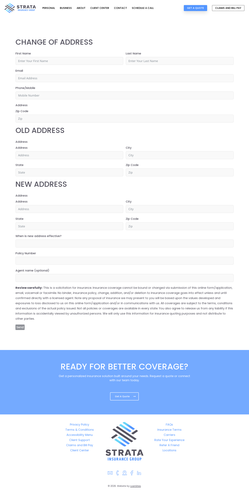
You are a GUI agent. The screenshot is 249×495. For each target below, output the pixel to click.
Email (19, 71)
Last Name (133, 53)
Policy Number (25, 253)
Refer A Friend (169, 445)
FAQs (169, 424)
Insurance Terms (169, 430)
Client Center (79, 450)
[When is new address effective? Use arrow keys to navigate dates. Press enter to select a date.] (124, 243)
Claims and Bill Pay (79, 445)
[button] (124, 396)
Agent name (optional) (32, 270)
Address (21, 105)
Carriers (169, 435)
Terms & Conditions (79, 430)
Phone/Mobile (25, 88)
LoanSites (135, 486)
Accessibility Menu (79, 435)
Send (20, 327)
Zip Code (21, 111)
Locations (169, 450)
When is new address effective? (38, 236)
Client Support (79, 440)
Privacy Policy (79, 424)
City (129, 148)
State (19, 165)
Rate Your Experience (169, 440)
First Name (23, 53)
